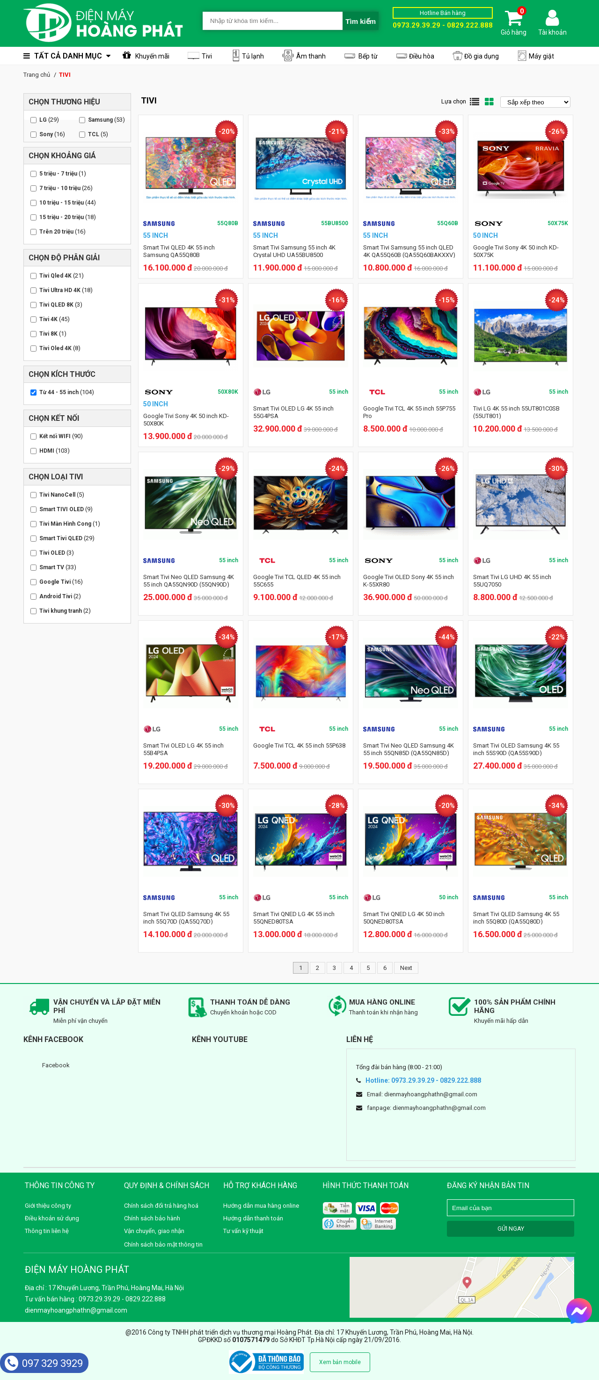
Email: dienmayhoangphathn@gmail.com (422, 1094)
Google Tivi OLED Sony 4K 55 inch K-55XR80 (408, 580)
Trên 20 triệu (56, 231)
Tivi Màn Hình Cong (65, 524)
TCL (93, 134)
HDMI (46, 451)
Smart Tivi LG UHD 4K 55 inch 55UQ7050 (512, 580)
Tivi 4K (48, 319)
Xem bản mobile (340, 1362)
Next (406, 967)
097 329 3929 (44, 1363)
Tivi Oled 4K (55, 348)
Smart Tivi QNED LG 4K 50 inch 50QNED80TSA (404, 917)
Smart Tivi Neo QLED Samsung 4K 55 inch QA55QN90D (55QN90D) (188, 580)
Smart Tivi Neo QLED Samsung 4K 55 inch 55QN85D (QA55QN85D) (408, 749)
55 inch (338, 392)
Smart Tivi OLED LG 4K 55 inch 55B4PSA (183, 749)
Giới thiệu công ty (48, 1205)
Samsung (100, 120)
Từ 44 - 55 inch (59, 392)
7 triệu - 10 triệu (59, 188)
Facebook (56, 1065)
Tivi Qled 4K (55, 275)
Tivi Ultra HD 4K (59, 290)
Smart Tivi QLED (60, 538)
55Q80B (227, 223)
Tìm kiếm (360, 21)
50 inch (448, 897)
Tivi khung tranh (60, 611)
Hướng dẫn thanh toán (253, 1218)
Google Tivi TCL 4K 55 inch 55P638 (299, 745)
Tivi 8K (48, 333)
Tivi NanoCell (57, 495)
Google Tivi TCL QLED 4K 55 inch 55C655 (297, 580)
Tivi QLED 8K (56, 304)
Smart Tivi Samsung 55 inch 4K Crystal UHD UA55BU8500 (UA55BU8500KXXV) (294, 255)
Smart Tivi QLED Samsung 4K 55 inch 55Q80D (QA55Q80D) (516, 917)
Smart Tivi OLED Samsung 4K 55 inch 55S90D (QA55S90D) (516, 749)
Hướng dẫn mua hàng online (261, 1205)
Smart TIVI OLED (61, 509)
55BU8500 (334, 223)
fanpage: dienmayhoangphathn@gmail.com (426, 1107)
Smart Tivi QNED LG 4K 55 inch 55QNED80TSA (294, 917)
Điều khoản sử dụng (52, 1218)
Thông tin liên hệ (47, 1230)
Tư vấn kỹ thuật (243, 1230)
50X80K (228, 392)
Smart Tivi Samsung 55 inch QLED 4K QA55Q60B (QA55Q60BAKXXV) (409, 251)
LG (43, 120)
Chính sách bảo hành (152, 1218)
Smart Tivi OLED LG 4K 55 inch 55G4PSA (293, 412)
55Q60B (447, 223)
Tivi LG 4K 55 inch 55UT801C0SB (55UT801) (516, 412)
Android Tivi (55, 596)
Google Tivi (55, 582)
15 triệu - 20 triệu (61, 217)
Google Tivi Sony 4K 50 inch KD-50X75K (516, 251)
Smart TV (51, 567)
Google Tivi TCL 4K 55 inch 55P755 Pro (409, 412)
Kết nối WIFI (55, 436)
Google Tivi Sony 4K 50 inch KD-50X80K (186, 419)
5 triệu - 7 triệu (58, 173)
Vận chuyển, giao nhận (154, 1230)
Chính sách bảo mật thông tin (163, 1244)
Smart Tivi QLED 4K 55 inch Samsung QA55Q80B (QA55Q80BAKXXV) (179, 255)
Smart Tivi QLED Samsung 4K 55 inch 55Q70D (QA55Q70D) (186, 917)
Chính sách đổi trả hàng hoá (161, 1205)
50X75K (558, 223)
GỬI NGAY (510, 1228)
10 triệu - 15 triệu (61, 202)
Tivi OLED (52, 553)
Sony (46, 134)
